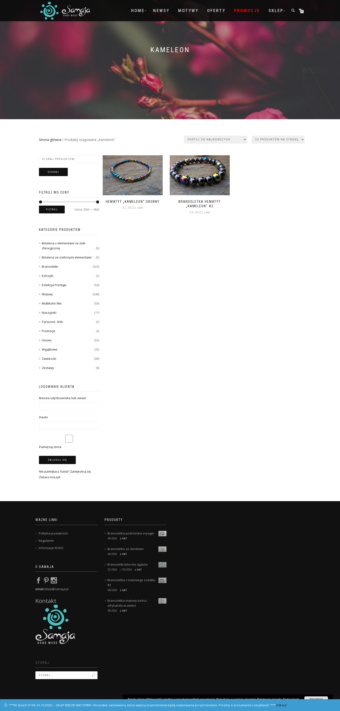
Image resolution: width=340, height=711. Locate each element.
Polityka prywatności (53, 533)
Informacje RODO (51, 548)
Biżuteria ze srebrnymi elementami (67, 257)
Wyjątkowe (49, 349)
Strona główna (50, 139)
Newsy (161, 10)
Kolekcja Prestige (54, 285)
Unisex (47, 340)
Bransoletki (50, 266)
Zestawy (48, 368)
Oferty (216, 10)
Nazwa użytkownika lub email (62, 398)
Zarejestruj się (80, 471)
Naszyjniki (49, 312)
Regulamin (46, 540)
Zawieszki (49, 358)
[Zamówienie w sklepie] (215, 140)
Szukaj (53, 172)
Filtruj (52, 209)
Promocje (247, 10)
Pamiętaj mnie (69, 442)
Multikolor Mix (52, 303)
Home (137, 10)
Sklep (275, 10)
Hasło (43, 417)
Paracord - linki (52, 322)
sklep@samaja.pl (56, 589)
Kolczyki (47, 276)
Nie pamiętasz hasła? (54, 471)
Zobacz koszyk (49, 477)
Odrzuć (281, 705)
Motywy (188, 10)
